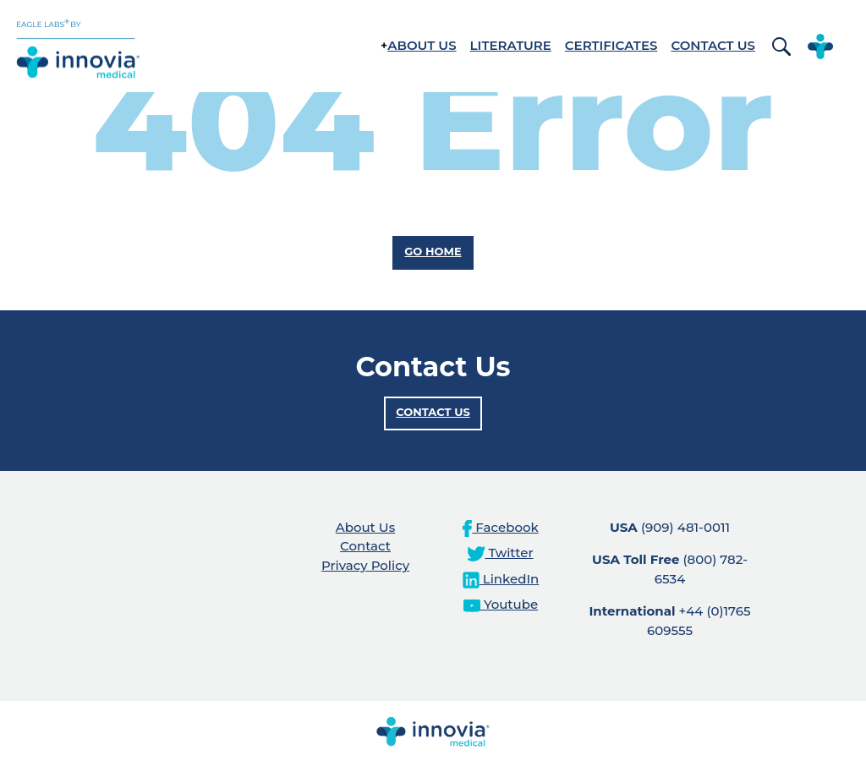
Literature (510, 45)
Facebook (500, 527)
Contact (365, 546)
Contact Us (713, 45)
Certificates (611, 45)
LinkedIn (501, 579)
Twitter (500, 553)
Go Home (432, 251)
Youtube (500, 604)
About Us (421, 45)
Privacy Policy (365, 565)
